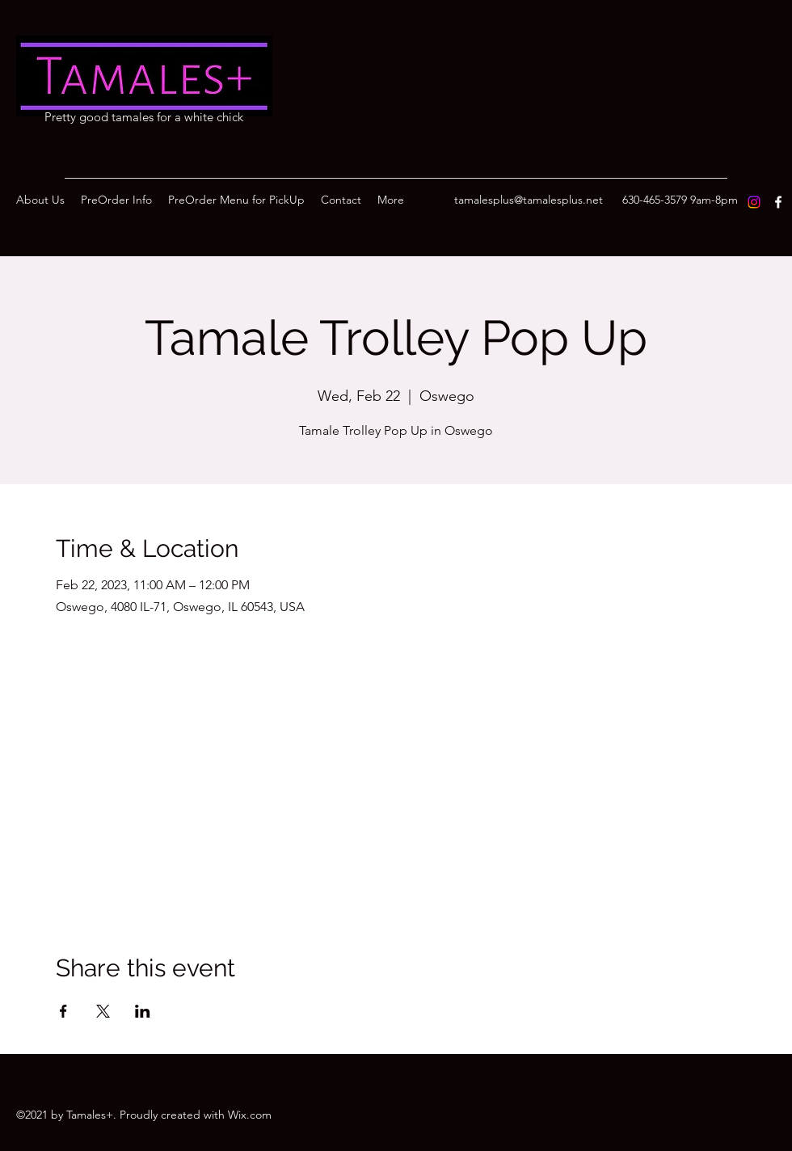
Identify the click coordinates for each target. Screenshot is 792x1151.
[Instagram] (754, 202)
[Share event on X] (103, 1011)
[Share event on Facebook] (63, 1011)
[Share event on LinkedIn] (142, 1011)
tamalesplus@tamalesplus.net (528, 199)
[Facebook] (778, 202)
